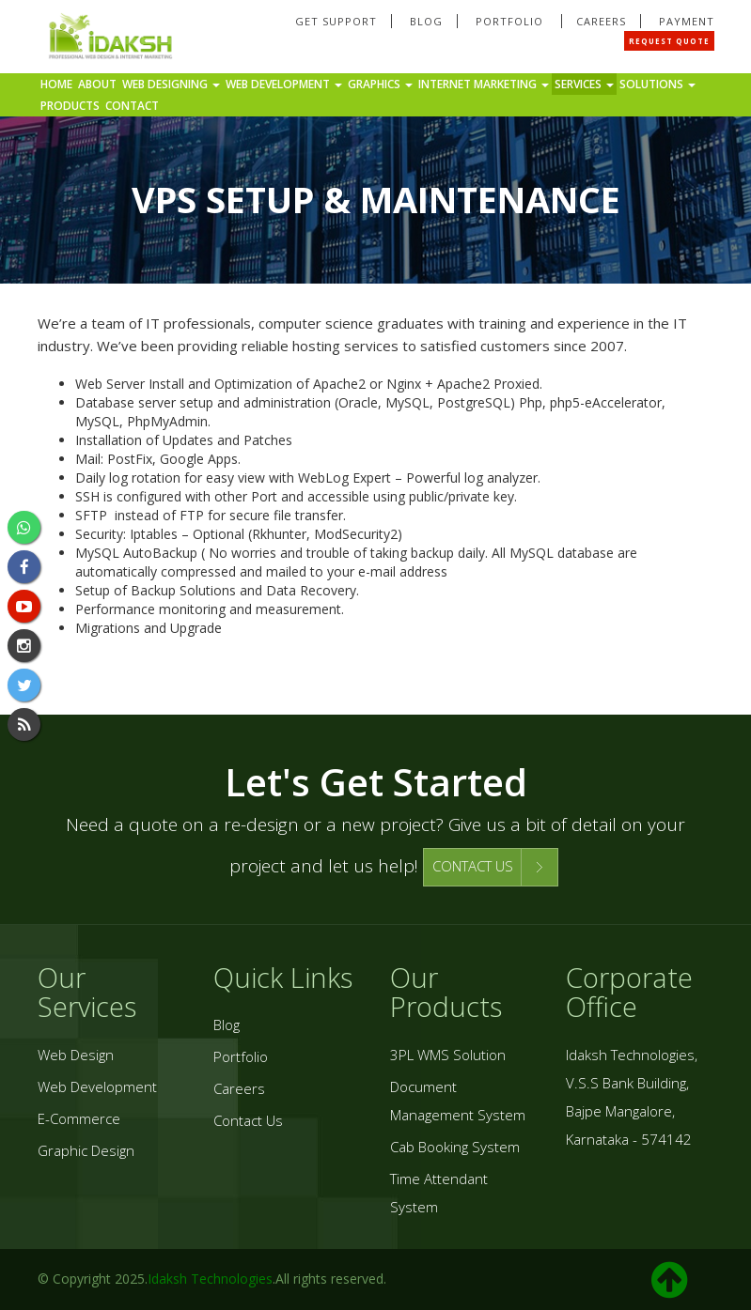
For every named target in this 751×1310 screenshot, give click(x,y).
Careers (601, 21)
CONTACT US (472, 865)
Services (584, 84)
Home (56, 84)
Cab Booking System (455, 1146)
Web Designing (171, 84)
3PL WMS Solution (448, 1054)
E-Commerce (79, 1118)
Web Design (76, 1054)
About (97, 84)
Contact (132, 106)
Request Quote (669, 41)
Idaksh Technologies (210, 1278)
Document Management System (457, 1100)
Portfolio (511, 21)
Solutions (657, 84)
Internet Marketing (483, 84)
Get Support (336, 21)
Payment (686, 21)
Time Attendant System (439, 1192)
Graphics (380, 84)
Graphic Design (86, 1150)
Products (70, 106)
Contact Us (248, 1120)
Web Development (284, 84)
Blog (426, 21)
